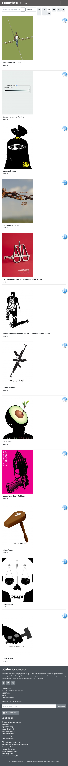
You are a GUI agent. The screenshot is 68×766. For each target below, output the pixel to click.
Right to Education (8, 734)
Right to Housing (7, 727)
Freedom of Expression (9, 736)
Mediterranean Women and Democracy (15, 745)
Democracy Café (7, 754)
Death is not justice (8, 731)
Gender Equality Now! (9, 729)
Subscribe (61, 706)
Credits (56, 761)
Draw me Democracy (8, 749)
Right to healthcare (8, 738)
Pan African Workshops (9, 747)
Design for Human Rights (10, 756)
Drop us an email (10, 713)
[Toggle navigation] (63, 3)
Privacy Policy (48, 761)
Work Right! (5, 725)
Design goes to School (9, 751)
